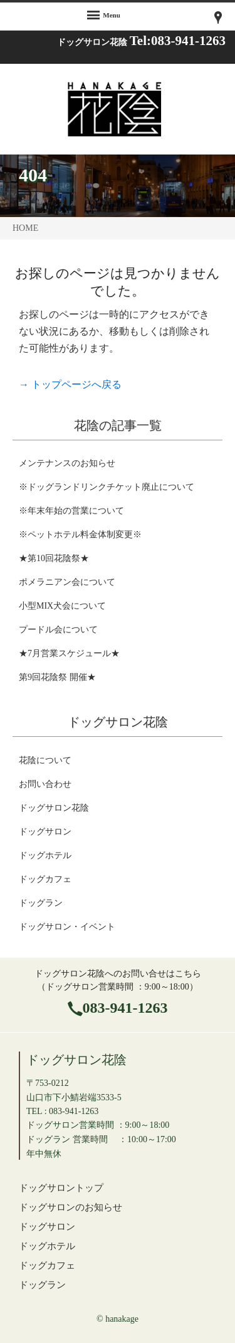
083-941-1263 (125, 1008)
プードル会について (58, 629)
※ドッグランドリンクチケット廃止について (106, 487)
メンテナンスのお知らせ (67, 463)
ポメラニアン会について (67, 582)
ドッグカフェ (45, 879)
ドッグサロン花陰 (54, 808)
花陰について (45, 760)
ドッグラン (41, 903)
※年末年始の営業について (71, 510)
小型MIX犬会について (62, 606)
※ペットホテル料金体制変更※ (80, 534)
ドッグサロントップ (61, 1187)
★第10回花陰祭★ (54, 558)
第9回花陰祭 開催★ (57, 677)
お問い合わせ (45, 784)
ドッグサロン (45, 831)
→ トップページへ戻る (70, 384)
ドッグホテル (45, 855)
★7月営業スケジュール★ (69, 653)
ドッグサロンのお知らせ (70, 1207)
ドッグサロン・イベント (67, 926)
